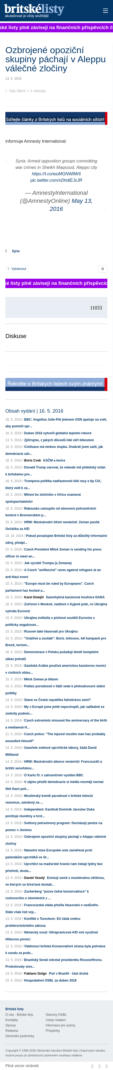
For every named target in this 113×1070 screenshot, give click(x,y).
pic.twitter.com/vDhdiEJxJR (56, 180)
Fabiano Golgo (35, 973)
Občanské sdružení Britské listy (57, 1050)
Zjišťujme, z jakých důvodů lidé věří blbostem (59, 440)
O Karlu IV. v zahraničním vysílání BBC (53, 775)
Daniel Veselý (34, 878)
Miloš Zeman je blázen (41, 679)
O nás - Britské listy (19, 1015)
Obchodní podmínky (19, 1036)
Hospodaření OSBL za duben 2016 (50, 980)
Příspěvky (53, 1031)
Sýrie (16, 251)
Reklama (11, 1031)
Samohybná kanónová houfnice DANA (75, 597)
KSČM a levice (54, 460)
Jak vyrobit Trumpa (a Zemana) (48, 563)
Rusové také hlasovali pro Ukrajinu (51, 631)
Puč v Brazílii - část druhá (68, 973)
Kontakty (11, 1020)
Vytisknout (17, 269)
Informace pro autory (60, 1025)
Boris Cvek (32, 460)
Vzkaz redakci (56, 1020)
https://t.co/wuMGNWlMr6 (56, 174)
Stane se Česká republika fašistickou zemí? (57, 700)
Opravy (10, 1025)
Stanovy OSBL (56, 1015)
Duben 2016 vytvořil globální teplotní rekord (57, 433)
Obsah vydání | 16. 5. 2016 (34, 411)
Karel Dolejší (34, 597)
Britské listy (46, 11)
